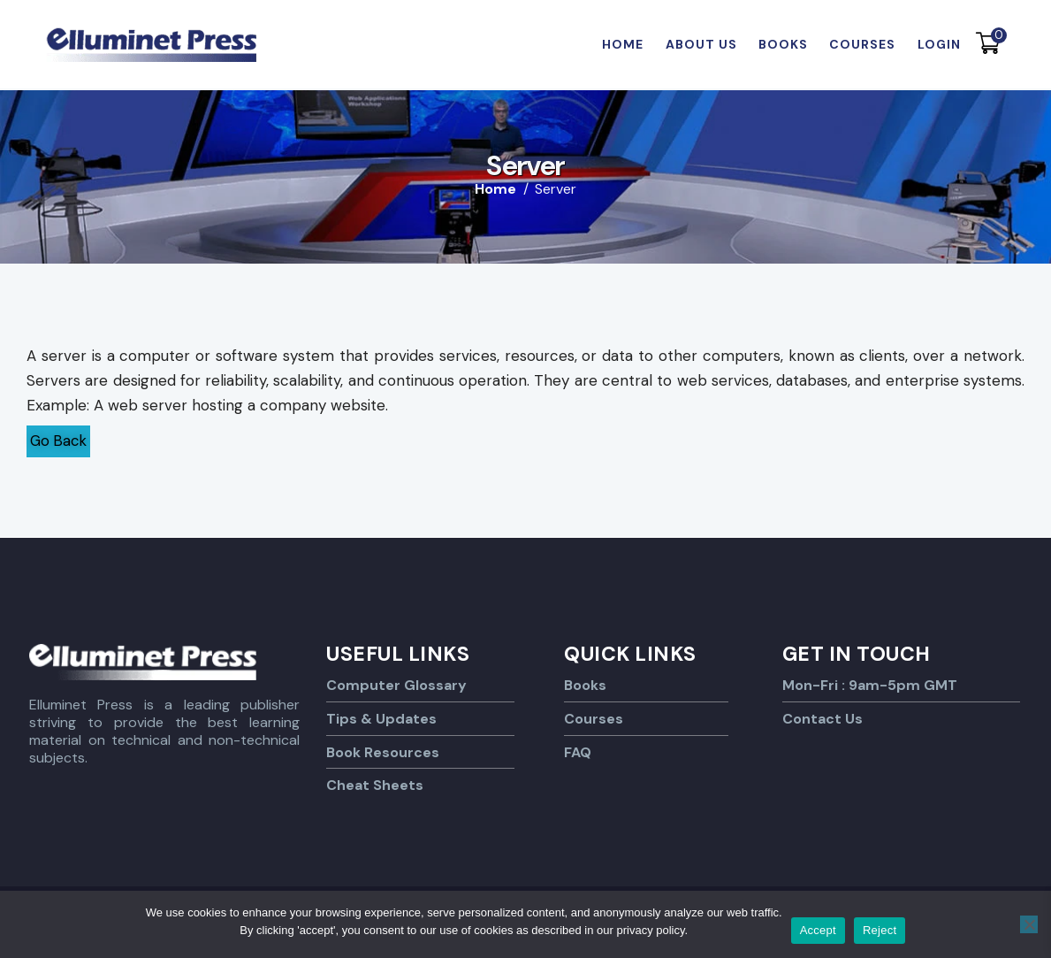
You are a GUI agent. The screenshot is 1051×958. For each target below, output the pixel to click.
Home (495, 189)
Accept (818, 930)
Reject (879, 930)
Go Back (59, 440)
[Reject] (1029, 924)
